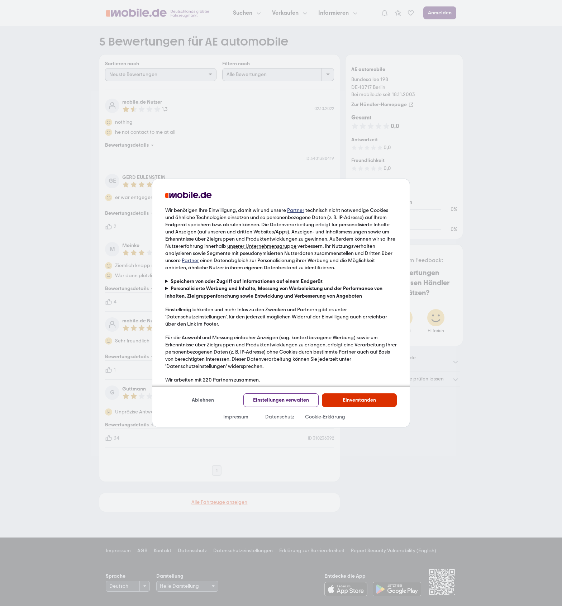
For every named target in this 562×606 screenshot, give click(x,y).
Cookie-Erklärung (325, 417)
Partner (295, 210)
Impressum (235, 417)
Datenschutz (279, 417)
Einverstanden (359, 400)
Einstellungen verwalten (281, 400)
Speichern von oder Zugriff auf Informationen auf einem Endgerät (247, 281)
